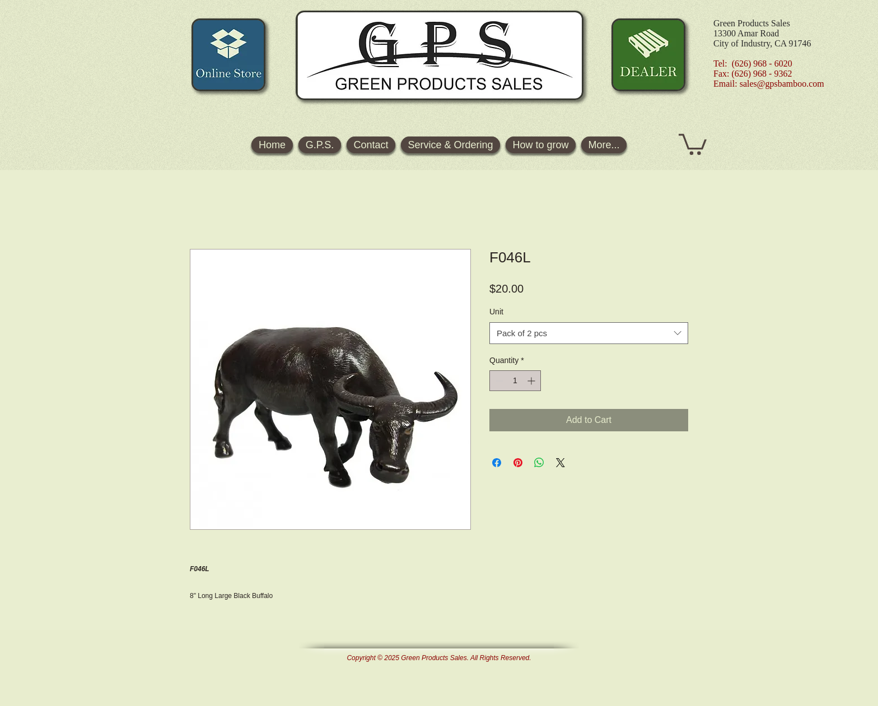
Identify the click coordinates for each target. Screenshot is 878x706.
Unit (496, 311)
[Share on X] (560, 462)
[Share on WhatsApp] (539, 462)
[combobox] (588, 333)
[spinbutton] (515, 380)
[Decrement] (498, 380)
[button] (693, 143)
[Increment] (532, 380)
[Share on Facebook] (496, 462)
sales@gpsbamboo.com (782, 83)
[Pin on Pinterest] (518, 462)
